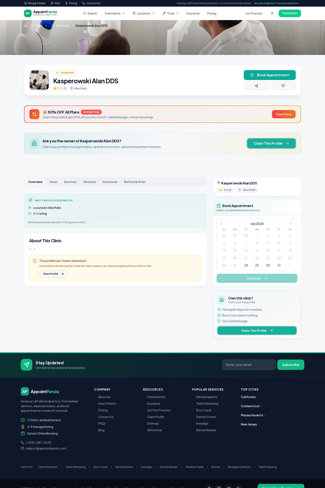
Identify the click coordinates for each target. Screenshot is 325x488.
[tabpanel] (115, 240)
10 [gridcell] (279, 243)
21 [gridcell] (245, 258)
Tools (170, 13)
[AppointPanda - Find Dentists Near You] (40, 13)
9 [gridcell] (268, 243)
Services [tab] (70, 182)
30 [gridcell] (246, 235)
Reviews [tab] (90, 182)
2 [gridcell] (268, 235)
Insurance (193, 13)
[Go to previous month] (222, 223)
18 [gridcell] (290, 250)
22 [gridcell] (257, 258)
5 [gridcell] (224, 243)
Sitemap (151, 423)
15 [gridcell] (256, 250)
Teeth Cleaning (268, 467)
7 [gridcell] (246, 243)
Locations (143, 13)
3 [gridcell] (279, 235)
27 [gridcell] (235, 265)
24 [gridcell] (279, 258)
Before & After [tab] (135, 182)
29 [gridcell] (235, 235)
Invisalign (200, 423)
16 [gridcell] (268, 250)
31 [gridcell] (279, 265)
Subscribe (290, 364)
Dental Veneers (204, 430)
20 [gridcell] (235, 258)
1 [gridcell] (257, 235)
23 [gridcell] (268, 258)
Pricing (211, 13)
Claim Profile (53, 274)
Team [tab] (53, 182)
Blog (99, 430)
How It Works (105, 403)
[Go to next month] (292, 223)
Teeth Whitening (205, 403)
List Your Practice (156, 410)
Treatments (114, 13)
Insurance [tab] (110, 182)
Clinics (38, 25)
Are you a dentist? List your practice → (277, 3)
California (250, 397)
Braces (217, 467)
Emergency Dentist (241, 467)
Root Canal (201, 410)
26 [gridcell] (224, 265)
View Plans (283, 114)
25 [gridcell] (290, 258)
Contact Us (104, 417)
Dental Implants (204, 397)
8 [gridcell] (257, 243)
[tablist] (115, 181)
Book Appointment (269, 75)
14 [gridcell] (245, 250)
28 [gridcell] (224, 235)
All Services (152, 430)
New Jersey (250, 424)
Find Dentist (290, 13)
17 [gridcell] (279, 250)
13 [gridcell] (234, 250)
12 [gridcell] (224, 250)
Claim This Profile (271, 143)
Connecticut (252, 406)
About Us (102, 397)
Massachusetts (253, 415)
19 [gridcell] (224, 258)
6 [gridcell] (235, 243)
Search (90, 13)
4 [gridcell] (290, 235)
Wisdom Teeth (197, 467)
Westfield (62, 25)
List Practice (254, 13)
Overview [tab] (35, 182)
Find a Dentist (154, 397)
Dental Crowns (204, 417)
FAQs (100, 423)
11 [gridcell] (290, 243)
